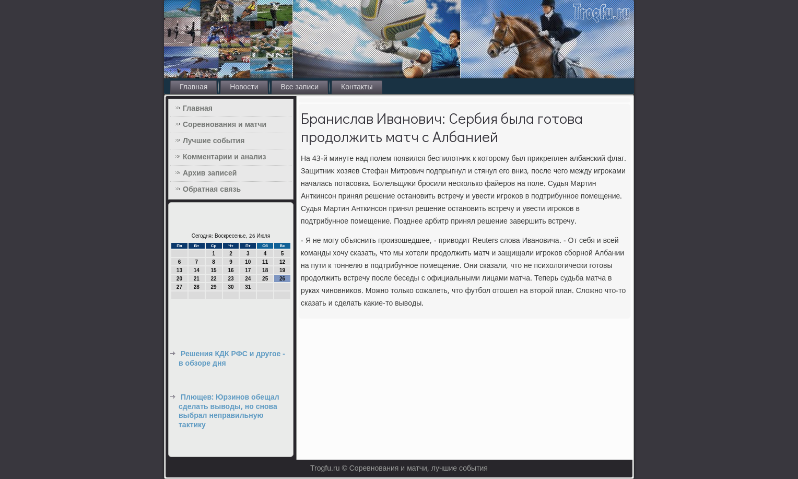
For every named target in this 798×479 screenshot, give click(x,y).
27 (179, 287)
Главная (193, 87)
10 (248, 262)
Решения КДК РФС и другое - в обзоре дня (232, 359)
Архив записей (210, 173)
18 (265, 270)
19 (282, 270)
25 (265, 279)
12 (282, 262)
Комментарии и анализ (224, 157)
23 (230, 279)
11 (265, 262)
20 (179, 279)
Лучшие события (213, 141)
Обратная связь (212, 189)
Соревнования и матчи (224, 125)
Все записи (300, 87)
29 (214, 287)
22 (214, 279)
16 (230, 270)
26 (282, 279)
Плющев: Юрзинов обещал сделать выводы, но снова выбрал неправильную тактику (229, 411)
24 (248, 279)
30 (230, 287)
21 (196, 279)
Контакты (356, 87)
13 (179, 270)
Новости (244, 87)
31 (248, 287)
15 (214, 270)
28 (196, 287)
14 (196, 270)
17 (248, 270)
